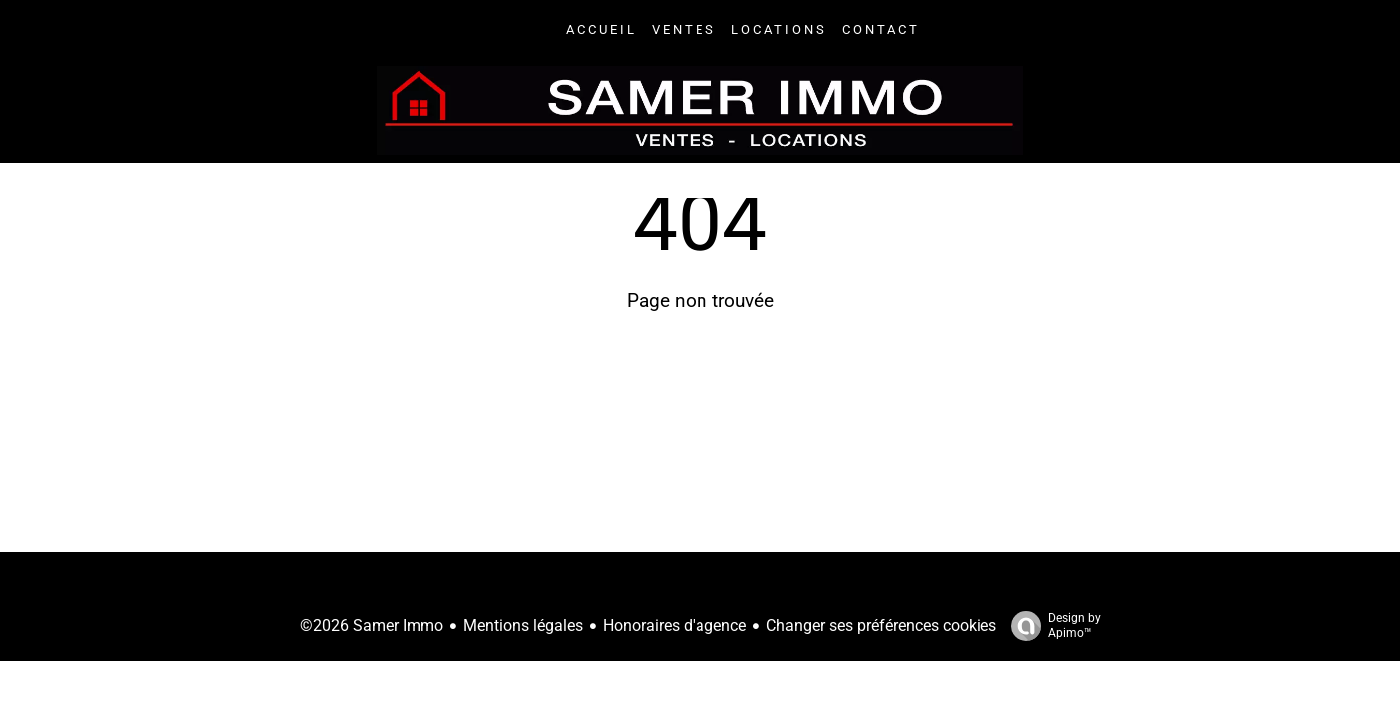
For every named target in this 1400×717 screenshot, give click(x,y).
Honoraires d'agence (674, 625)
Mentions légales (523, 625)
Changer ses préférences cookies (881, 625)
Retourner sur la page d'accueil (700, 390)
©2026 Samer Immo (371, 625)
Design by (1051, 626)
